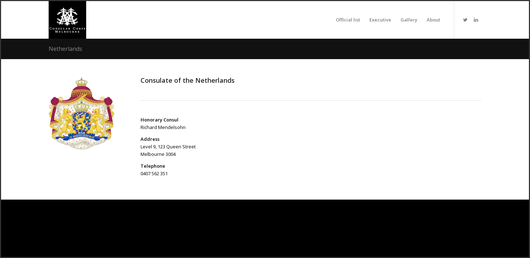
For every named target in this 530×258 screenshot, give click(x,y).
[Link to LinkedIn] (476, 19)
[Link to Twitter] (465, 19)
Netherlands (65, 49)
